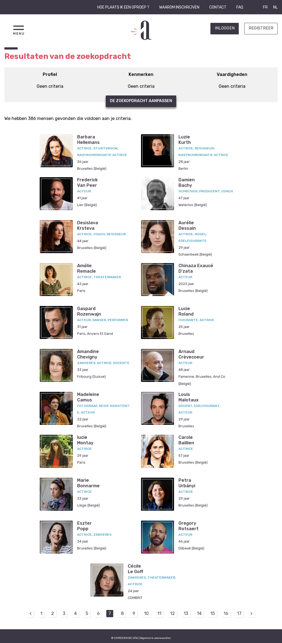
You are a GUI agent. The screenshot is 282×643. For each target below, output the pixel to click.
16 (226, 613)
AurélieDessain (187, 225)
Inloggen (225, 28)
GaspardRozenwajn (89, 311)
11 (159, 613)
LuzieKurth (184, 139)
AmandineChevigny (88, 354)
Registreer (261, 28)
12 (172, 613)
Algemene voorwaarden (155, 637)
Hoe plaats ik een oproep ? (123, 7)
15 (212, 613)
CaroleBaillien (186, 440)
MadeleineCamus (88, 397)
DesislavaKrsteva (87, 225)
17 (239, 613)
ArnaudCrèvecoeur (191, 354)
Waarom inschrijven (179, 7)
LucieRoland (186, 311)
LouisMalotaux (188, 397)
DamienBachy (186, 182)
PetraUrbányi (186, 483)
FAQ (239, 7)
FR (265, 7)
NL (275, 7)
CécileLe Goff (135, 568)
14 (199, 613)
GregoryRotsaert (188, 526)
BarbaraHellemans (88, 139)
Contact (217, 7)
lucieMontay (85, 440)
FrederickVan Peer (87, 182)
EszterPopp (84, 526)
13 (186, 613)
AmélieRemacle (86, 268)
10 (146, 613)
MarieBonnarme (88, 483)
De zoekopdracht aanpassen (141, 100)
